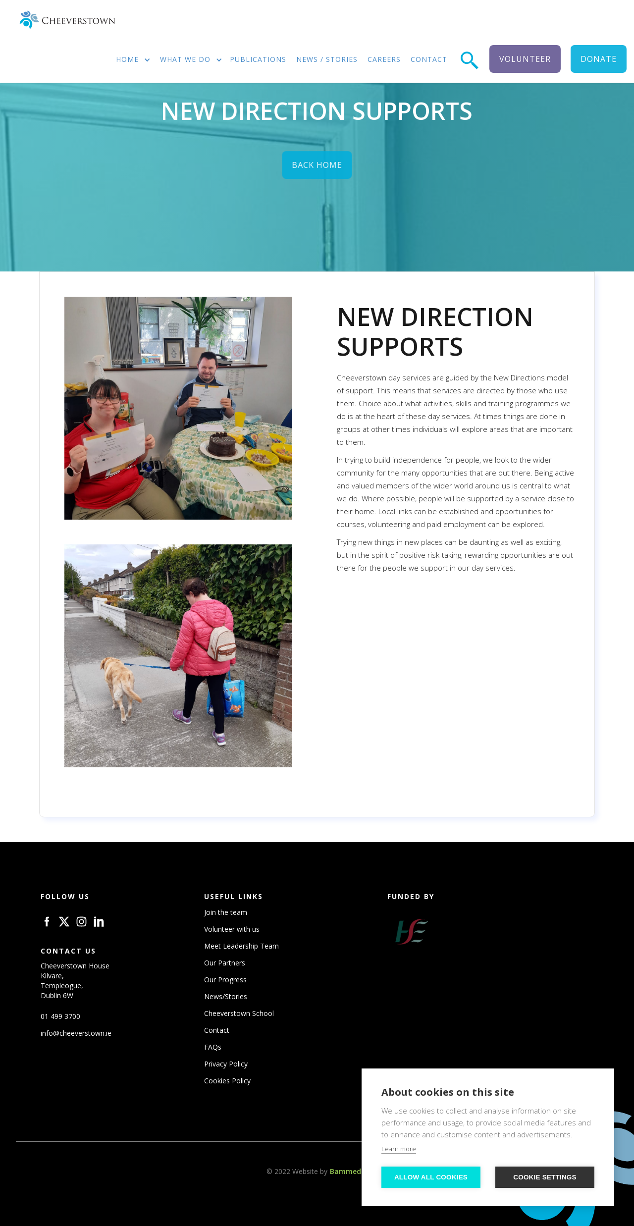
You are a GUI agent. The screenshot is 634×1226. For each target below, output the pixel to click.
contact (429, 59)
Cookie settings (545, 1177)
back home (317, 166)
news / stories (327, 59)
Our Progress (225, 979)
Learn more (398, 1148)
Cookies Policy (227, 1080)
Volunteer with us (232, 929)
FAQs (212, 1047)
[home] (67, 20)
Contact (216, 1030)
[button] (130, 60)
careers (384, 59)
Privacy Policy (226, 1063)
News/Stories (225, 996)
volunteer (525, 58)
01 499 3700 (60, 1016)
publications (258, 59)
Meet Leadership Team (241, 946)
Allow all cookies (431, 1177)
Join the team (225, 912)
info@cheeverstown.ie (76, 1033)
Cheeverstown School (239, 1013)
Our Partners (224, 962)
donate (599, 58)
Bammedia (349, 1171)
